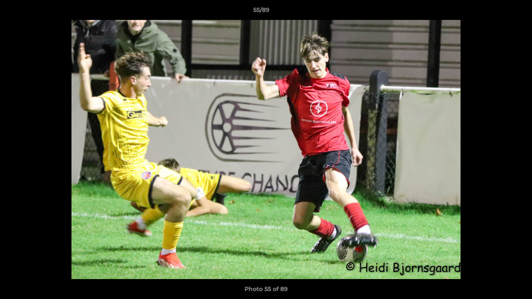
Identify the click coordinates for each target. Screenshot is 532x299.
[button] (497, 12)
